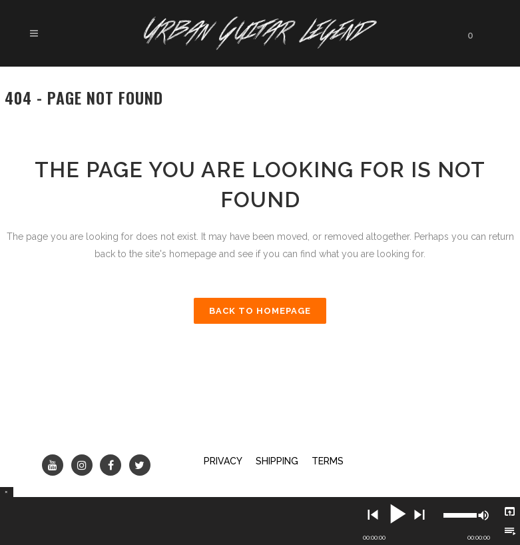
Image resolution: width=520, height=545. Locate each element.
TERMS (328, 461)
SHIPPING (277, 461)
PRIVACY (223, 461)
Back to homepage (260, 311)
